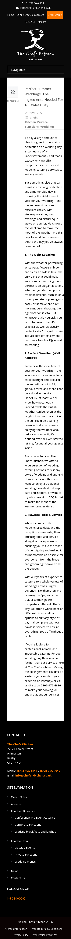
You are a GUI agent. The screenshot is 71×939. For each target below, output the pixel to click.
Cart (43, 22)
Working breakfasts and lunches (35, 831)
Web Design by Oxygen (45, 935)
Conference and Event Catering (35, 817)
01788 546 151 (35, 3)
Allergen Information (16, 928)
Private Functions (26, 854)
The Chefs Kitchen (20, 744)
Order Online (55, 14)
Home (10, 14)
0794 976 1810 (27, 771)
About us (17, 804)
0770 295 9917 (50, 771)
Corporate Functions (28, 824)
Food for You (19, 841)
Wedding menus (25, 861)
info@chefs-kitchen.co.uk (35, 7)
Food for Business (23, 811)
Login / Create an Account (30, 14)
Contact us (18, 878)
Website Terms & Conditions (47, 928)
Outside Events (25, 847)
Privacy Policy (21, 935)
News (15, 871)
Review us (30, 22)
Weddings (47, 126)
